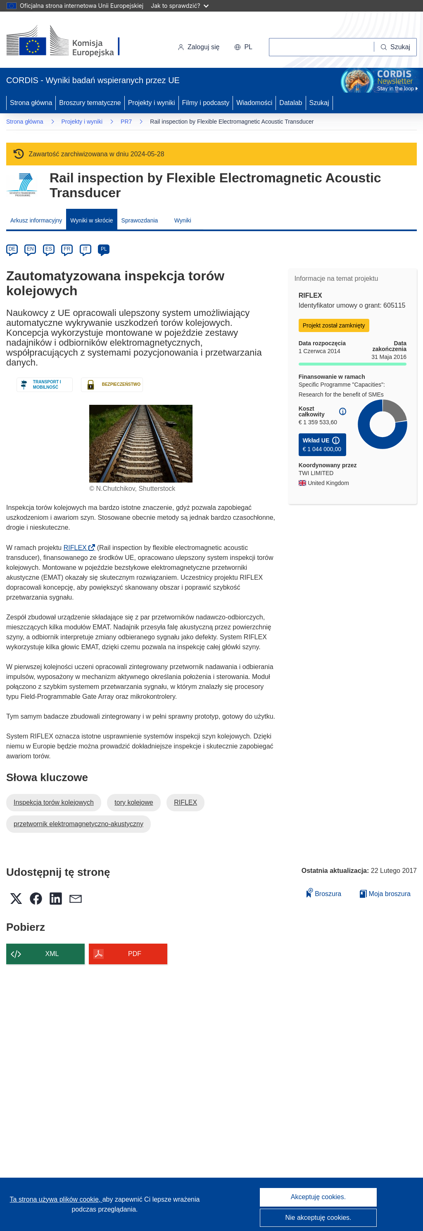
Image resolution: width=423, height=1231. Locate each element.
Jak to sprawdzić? (179, 5)
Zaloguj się (198, 46)
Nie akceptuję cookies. (318, 1217)
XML (52, 953)
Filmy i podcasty (206, 102)
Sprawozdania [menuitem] (139, 220)
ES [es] (48, 249)
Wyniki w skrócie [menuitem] (91, 220)
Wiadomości (254, 102)
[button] (243, 47)
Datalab (290, 102)
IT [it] (85, 249)
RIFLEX (78, 547)
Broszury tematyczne (90, 102)
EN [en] (30, 249)
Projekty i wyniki (151, 102)
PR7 (126, 121)
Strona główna (31, 102)
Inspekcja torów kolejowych (54, 802)
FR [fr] (67, 249)
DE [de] (12, 249)
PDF (134, 953)
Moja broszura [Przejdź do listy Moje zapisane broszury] (385, 894)
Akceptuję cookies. (318, 1196)
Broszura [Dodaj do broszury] (324, 892)
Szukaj (319, 102)
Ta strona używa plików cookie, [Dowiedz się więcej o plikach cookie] (56, 1199)
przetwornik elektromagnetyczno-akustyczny (78, 823)
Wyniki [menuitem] (182, 220)
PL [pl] (104, 249)
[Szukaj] (395, 47)
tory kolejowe (133, 802)
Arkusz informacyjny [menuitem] (36, 220)
